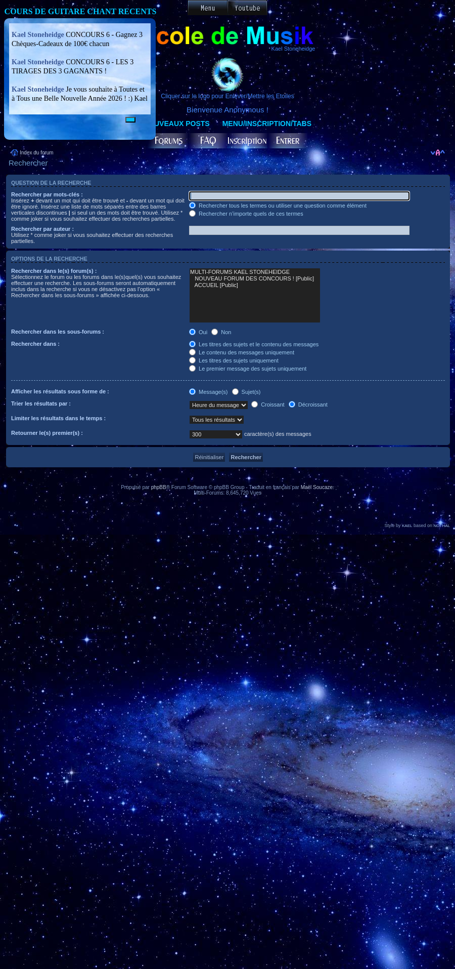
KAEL (407, 525)
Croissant (268, 404)
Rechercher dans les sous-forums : (57, 332)
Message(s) (209, 392)
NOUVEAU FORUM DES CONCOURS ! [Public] (255, 278)
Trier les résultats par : (41, 403)
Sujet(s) (246, 392)
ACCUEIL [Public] (255, 285)
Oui (198, 332)
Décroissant (308, 404)
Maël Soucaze (317, 487)
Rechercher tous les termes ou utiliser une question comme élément (278, 206)
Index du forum (37, 152)
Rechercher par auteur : (42, 229)
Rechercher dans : (35, 344)
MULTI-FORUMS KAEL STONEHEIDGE (255, 272)
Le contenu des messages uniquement (241, 352)
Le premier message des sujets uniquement (247, 369)
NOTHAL (442, 525)
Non (221, 332)
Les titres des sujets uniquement (234, 360)
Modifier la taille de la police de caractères (437, 152)
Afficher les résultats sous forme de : (60, 391)
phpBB (158, 487)
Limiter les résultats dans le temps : (58, 418)
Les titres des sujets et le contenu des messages (253, 344)
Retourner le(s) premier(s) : (47, 433)
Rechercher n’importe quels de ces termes (246, 214)
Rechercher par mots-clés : (47, 194)
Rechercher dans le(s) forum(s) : (54, 271)
